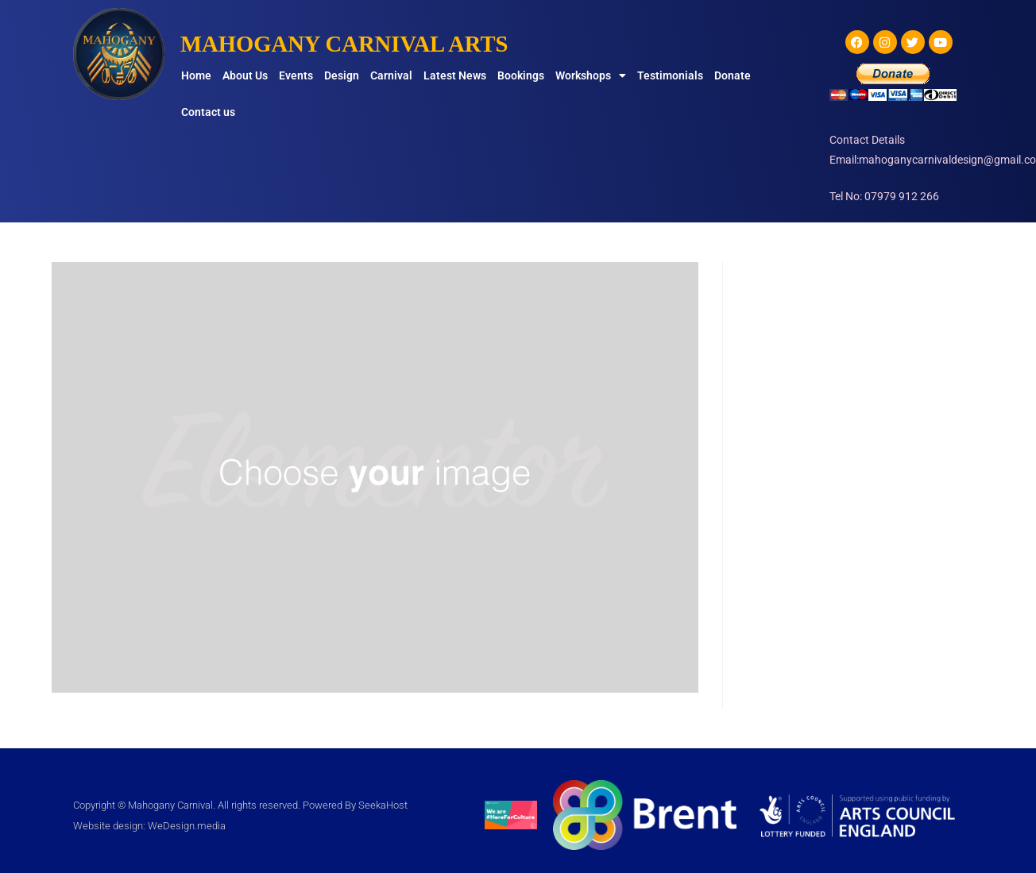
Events (296, 75)
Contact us (208, 112)
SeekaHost (383, 805)
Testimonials (670, 75)
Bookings (520, 75)
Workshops (590, 75)
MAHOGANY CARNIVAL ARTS (352, 43)
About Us (245, 75)
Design (341, 75)
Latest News (454, 75)
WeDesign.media (187, 826)
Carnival (391, 75)
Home (196, 75)
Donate (732, 75)
